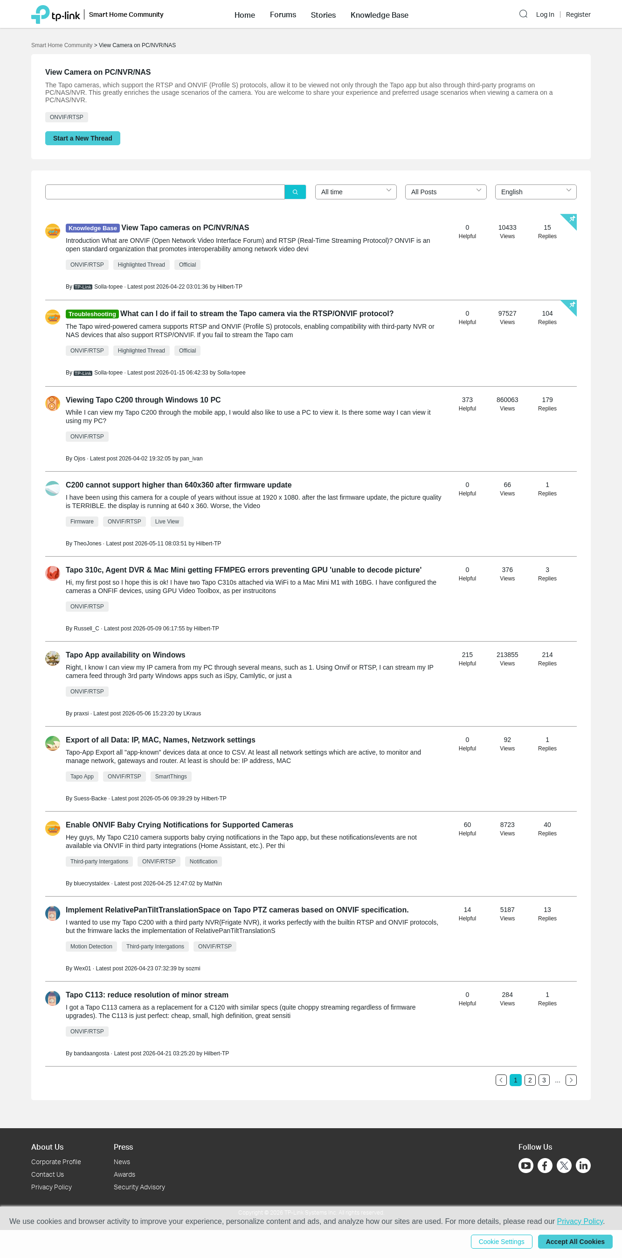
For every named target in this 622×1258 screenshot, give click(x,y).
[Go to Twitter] (564, 1166)
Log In (545, 14)
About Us (47, 1147)
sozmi (193, 968)
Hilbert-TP (229, 286)
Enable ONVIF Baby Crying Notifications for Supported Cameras (179, 825)
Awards (124, 1174)
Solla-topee (231, 372)
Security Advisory (139, 1187)
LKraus (192, 713)
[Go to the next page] (571, 1080)
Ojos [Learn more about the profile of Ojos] (79, 458)
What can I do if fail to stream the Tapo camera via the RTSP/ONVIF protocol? (257, 314)
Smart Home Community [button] (126, 14)
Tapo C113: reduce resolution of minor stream (147, 995)
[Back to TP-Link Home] (55, 14)
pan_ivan (191, 458)
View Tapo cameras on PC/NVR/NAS (185, 228)
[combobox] (356, 191)
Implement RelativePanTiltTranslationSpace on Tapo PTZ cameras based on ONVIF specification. (237, 910)
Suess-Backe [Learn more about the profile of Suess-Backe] (90, 798)
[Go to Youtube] (525, 1165)
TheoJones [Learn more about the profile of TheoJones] (87, 543)
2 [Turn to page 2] (530, 1080)
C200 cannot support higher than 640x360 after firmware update (179, 485)
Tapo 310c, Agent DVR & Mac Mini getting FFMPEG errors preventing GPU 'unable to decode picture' (244, 570)
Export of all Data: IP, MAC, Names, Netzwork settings (161, 740)
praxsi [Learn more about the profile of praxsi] (81, 713)
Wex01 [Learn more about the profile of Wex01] (82, 968)
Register (578, 14)
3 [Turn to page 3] (544, 1080)
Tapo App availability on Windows (126, 655)
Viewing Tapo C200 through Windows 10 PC (143, 400)
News (122, 1162)
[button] (245, 14)
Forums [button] (283, 14)
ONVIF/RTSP (66, 117)
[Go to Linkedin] (583, 1165)
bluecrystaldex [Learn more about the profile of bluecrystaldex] (92, 883)
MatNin (213, 883)
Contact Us (47, 1174)
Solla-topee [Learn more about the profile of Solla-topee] (108, 286)
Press (123, 1147)
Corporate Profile (56, 1162)
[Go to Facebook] (545, 1165)
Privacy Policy (51, 1187)
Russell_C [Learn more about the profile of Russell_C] (86, 628)
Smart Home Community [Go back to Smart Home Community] (61, 45)
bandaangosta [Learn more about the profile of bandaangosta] (91, 1053)
